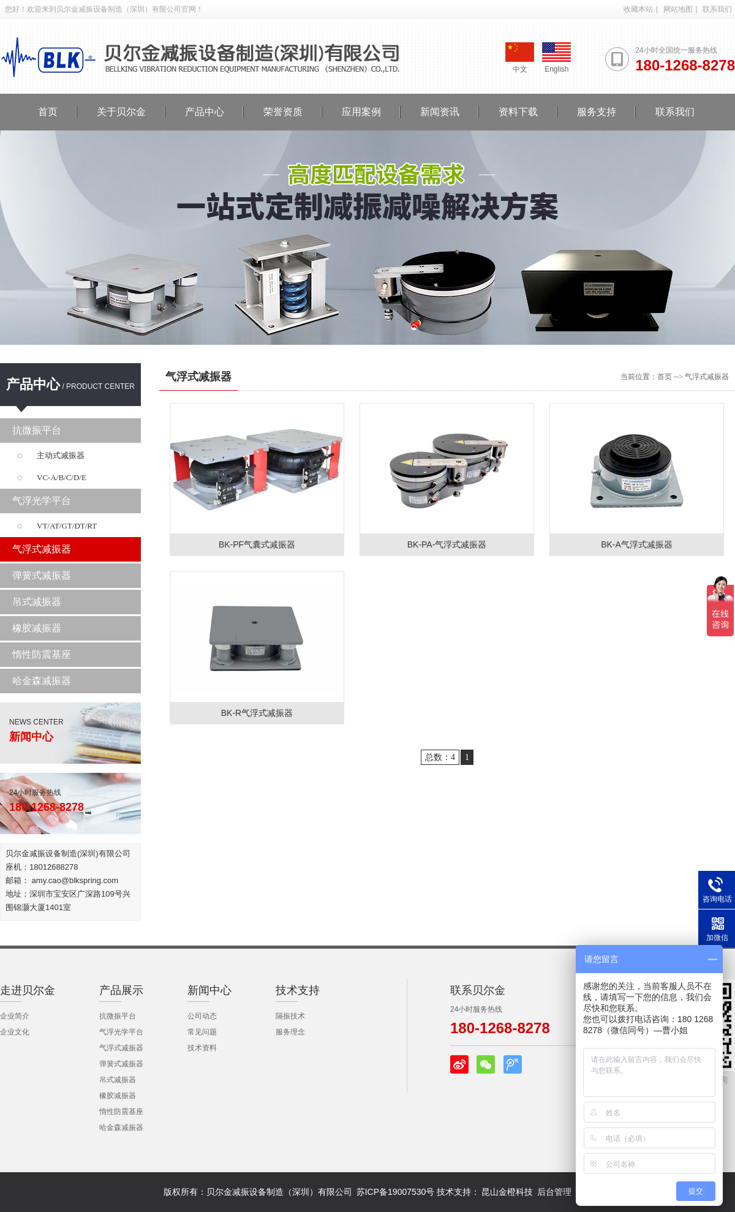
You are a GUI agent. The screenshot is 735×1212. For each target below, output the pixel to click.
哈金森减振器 (41, 681)
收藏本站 (638, 9)
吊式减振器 (36, 602)
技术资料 (202, 1048)
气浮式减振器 (41, 549)
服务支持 (596, 112)
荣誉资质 (283, 112)
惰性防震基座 (41, 654)
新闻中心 (209, 990)
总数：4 (440, 757)
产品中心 (204, 112)
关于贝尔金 (121, 112)
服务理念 (290, 1032)
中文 (519, 57)
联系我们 (717, 9)
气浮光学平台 (41, 500)
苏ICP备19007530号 (395, 1192)
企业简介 (14, 1016)
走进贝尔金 (27, 990)
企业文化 (14, 1032)
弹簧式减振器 (41, 575)
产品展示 (121, 990)
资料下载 (518, 112)
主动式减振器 (61, 455)
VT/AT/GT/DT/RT (67, 525)
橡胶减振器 (36, 628)
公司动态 (202, 1016)
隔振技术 (290, 1016)
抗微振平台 (36, 430)
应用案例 (361, 112)
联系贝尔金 (477, 990)
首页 (48, 112)
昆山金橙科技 (507, 1192)
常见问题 (202, 1032)
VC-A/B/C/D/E (61, 477)
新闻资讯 (439, 112)
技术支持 (298, 990)
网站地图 (678, 9)
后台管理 (554, 1192)
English (556, 57)
